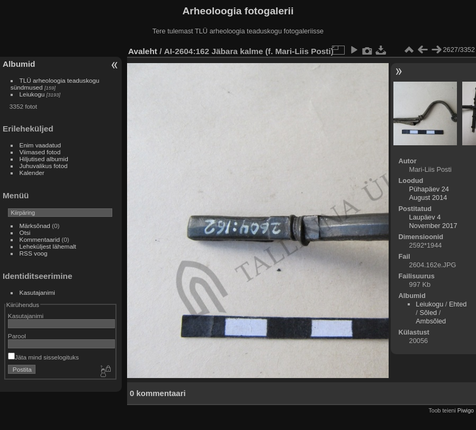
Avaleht (142, 51)
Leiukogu (32, 94)
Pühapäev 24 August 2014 (429, 193)
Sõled (428, 313)
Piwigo (465, 410)
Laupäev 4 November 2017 (433, 221)
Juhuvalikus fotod (44, 165)
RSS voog (34, 253)
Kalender (32, 172)
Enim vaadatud (40, 145)
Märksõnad (35, 225)
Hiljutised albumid (44, 158)
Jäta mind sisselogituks (43, 357)
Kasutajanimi (37, 292)
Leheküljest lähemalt (48, 246)
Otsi (25, 232)
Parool (17, 335)
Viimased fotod (40, 151)
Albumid (19, 63)
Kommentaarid (40, 239)
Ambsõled (431, 321)
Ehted (457, 304)
